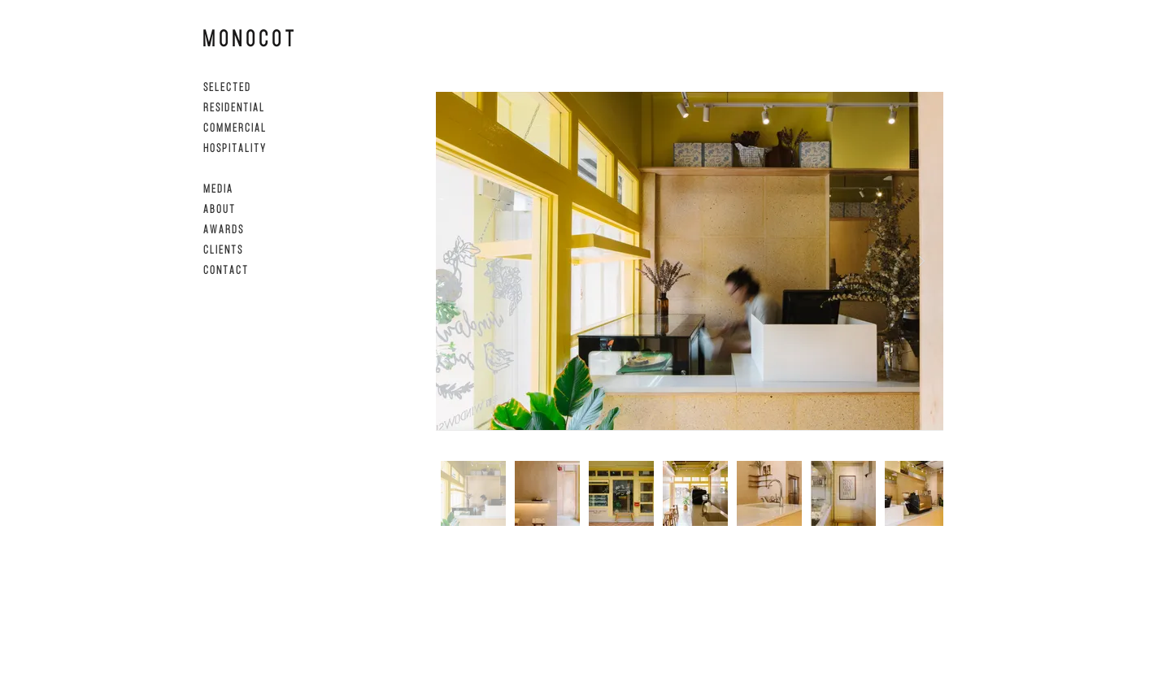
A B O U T (218, 208)
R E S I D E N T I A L (233, 107)
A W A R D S (222, 229)
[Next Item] (921, 261)
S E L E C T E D (226, 86)
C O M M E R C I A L (234, 127)
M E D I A (217, 188)
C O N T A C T (225, 269)
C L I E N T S (222, 249)
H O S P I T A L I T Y (234, 147)
